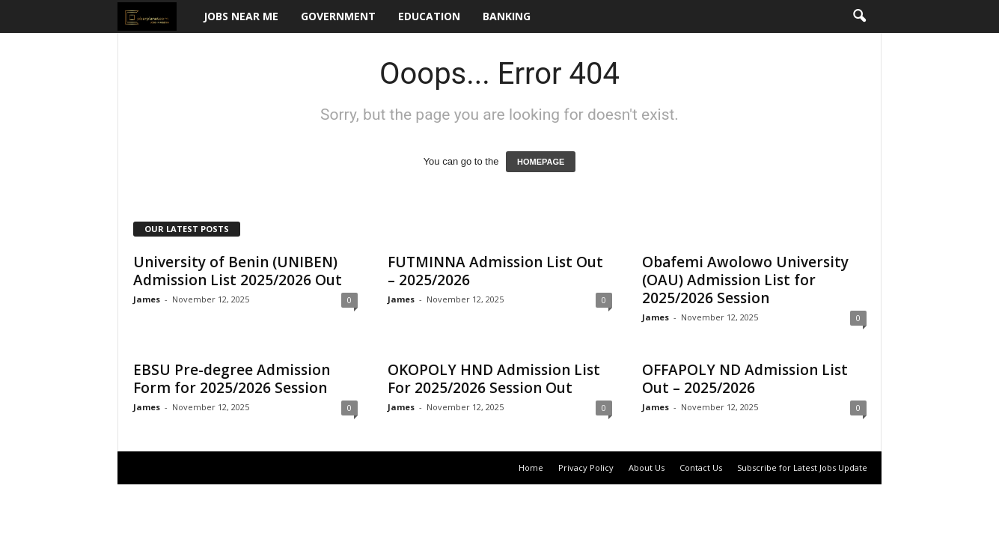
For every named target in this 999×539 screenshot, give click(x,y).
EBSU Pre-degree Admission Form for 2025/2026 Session (231, 379)
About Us (647, 467)
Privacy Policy (586, 467)
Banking (507, 16)
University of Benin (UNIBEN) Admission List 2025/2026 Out (237, 271)
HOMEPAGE (540, 161)
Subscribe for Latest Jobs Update (802, 467)
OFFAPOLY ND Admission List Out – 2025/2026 (745, 379)
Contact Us (700, 467)
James (146, 299)
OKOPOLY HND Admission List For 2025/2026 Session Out (494, 379)
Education (429, 16)
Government (338, 16)
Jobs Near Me (241, 16)
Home (531, 467)
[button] (859, 16)
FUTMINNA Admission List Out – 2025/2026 (495, 271)
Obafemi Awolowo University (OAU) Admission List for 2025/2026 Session (745, 280)
